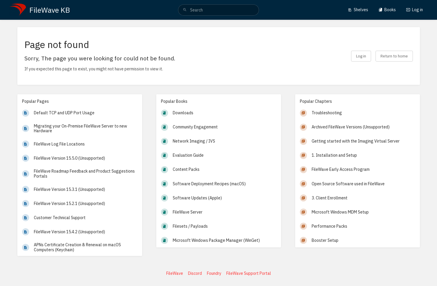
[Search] (185, 10)
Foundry (214, 273)
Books (387, 9)
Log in (414, 9)
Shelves (358, 9)
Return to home (394, 56)
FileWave (174, 273)
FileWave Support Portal (248, 273)
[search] (218, 10)
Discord (195, 273)
